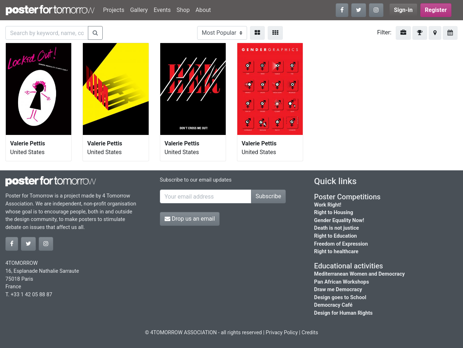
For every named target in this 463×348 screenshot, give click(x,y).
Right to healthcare (336, 252)
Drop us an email (190, 218)
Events (162, 10)
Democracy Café (333, 305)
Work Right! (327, 205)
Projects (113, 10)
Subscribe (268, 196)
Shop (183, 10)
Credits (310, 333)
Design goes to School (340, 297)
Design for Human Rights (343, 313)
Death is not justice (336, 228)
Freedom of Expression (341, 244)
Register (436, 10)
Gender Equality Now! (339, 220)
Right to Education (335, 236)
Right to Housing (333, 212)
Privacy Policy (282, 333)
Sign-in (403, 10)
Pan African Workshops (341, 282)
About (203, 10)
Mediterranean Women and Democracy (359, 274)
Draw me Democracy (338, 290)
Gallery (139, 10)
